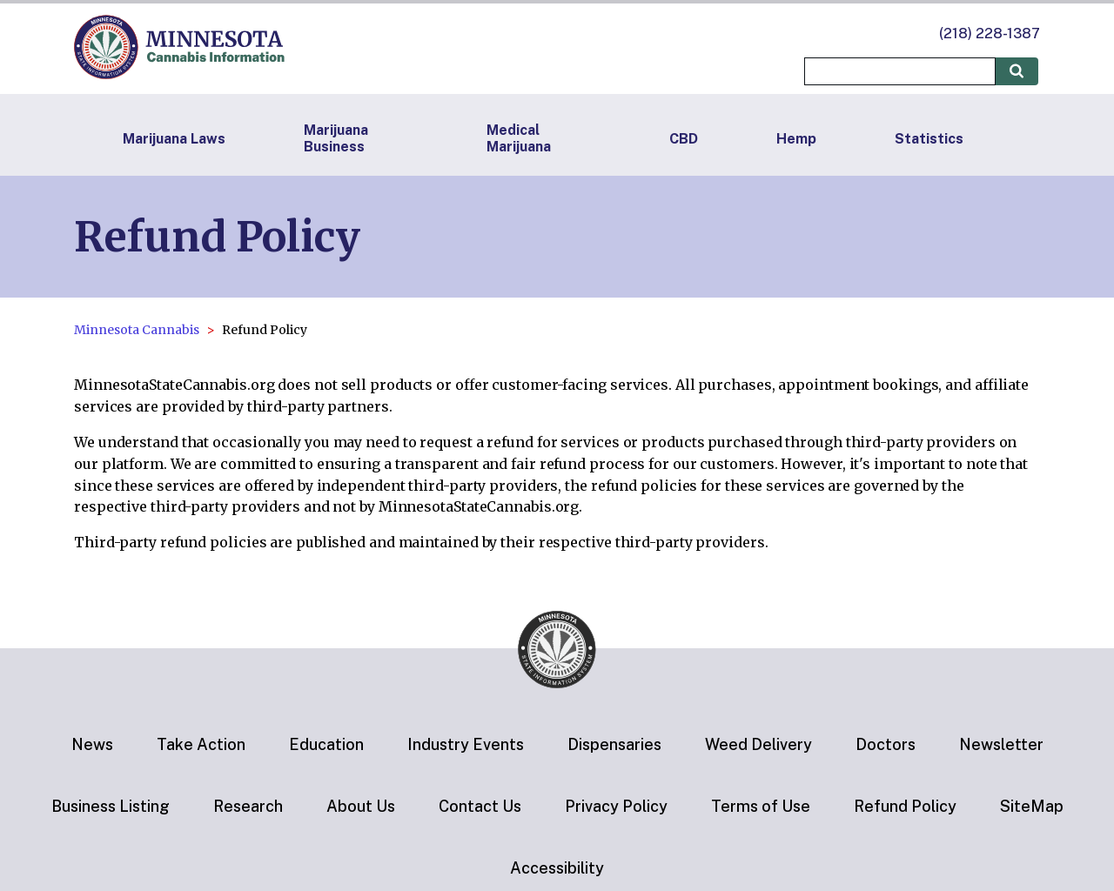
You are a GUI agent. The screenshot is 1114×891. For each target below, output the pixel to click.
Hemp (796, 139)
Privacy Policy (616, 806)
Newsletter (1001, 744)
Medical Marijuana (519, 138)
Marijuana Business (336, 138)
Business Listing (110, 806)
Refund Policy (905, 806)
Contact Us (480, 806)
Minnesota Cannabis (136, 330)
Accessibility (557, 868)
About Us (360, 806)
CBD (683, 139)
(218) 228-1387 (989, 33)
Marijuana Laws (174, 139)
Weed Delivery (758, 744)
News (92, 744)
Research (248, 806)
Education (326, 744)
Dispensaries (614, 744)
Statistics (929, 139)
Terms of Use (760, 806)
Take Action (201, 744)
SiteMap (1032, 806)
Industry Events (465, 744)
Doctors (886, 744)
